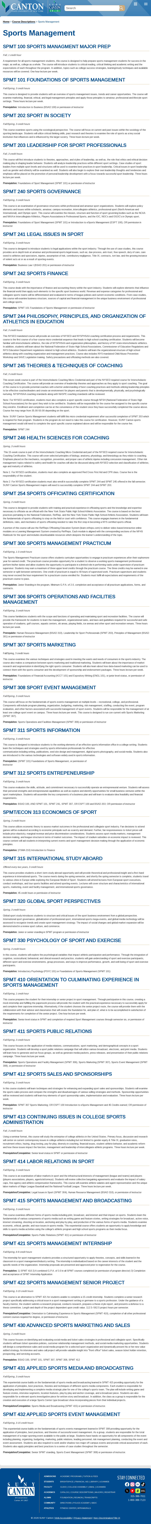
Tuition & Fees (90, 1476)
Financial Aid (81, 1482)
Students (49, 1482)
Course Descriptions (23, 21)
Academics (49, 1492)
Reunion (78, 1497)
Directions (66, 1503)
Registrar (110, 1492)
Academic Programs (71, 1476)
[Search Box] (91, 8)
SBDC (94, 1503)
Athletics (49, 1508)
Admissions (50, 1476)
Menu (146, 4)
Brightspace (66, 1482)
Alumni (47, 1497)
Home (6, 21)
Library (94, 1482)
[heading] (24, 7)
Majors (99, 1492)
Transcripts (90, 1497)
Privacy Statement (83, 1518)
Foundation (66, 1497)
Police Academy (81, 1503)
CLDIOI (63, 1487)
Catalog (64, 1492)
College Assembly (77, 1487)
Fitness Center (68, 1508)
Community (49, 1503)
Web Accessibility (63, 1518)
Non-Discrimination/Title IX (107, 1518)
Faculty (48, 1487)
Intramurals (84, 1508)
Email (92, 1487)
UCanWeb (104, 1482)
